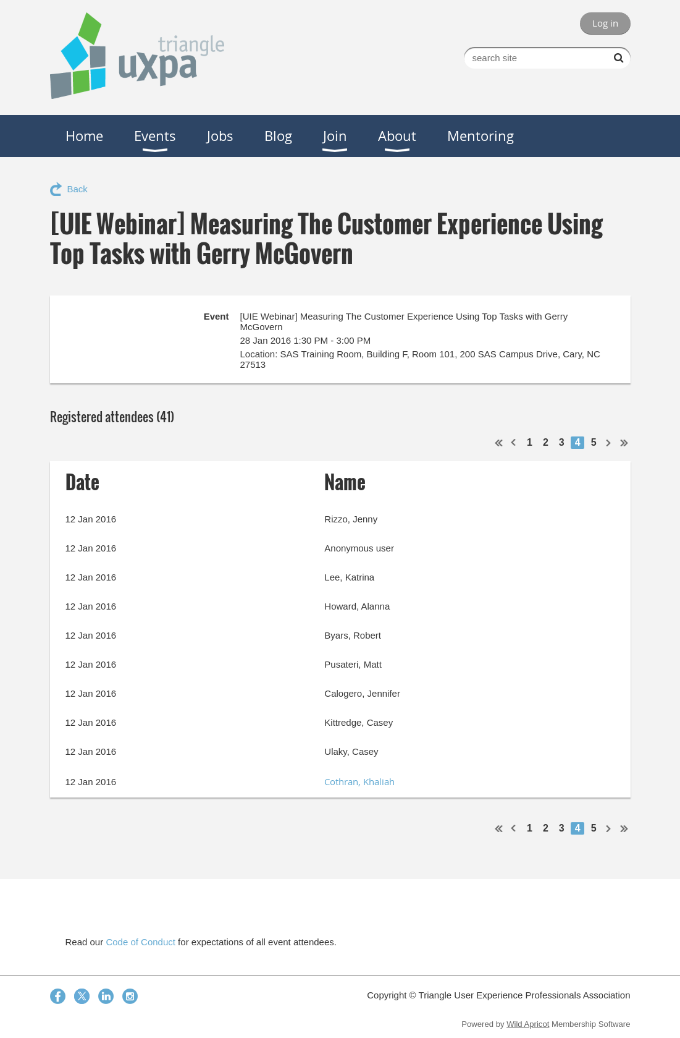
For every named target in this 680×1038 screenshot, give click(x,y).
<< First (499, 442)
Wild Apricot (527, 1024)
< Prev (514, 442)
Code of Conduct (140, 942)
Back (77, 189)
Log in (605, 23)
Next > (609, 442)
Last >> (624, 442)
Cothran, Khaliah (359, 781)
